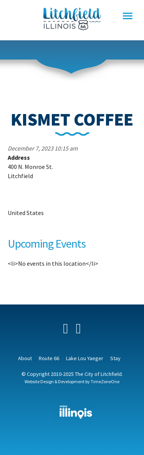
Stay (115, 358)
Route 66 (49, 358)
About (25, 358)
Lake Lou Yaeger (84, 358)
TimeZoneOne (105, 381)
